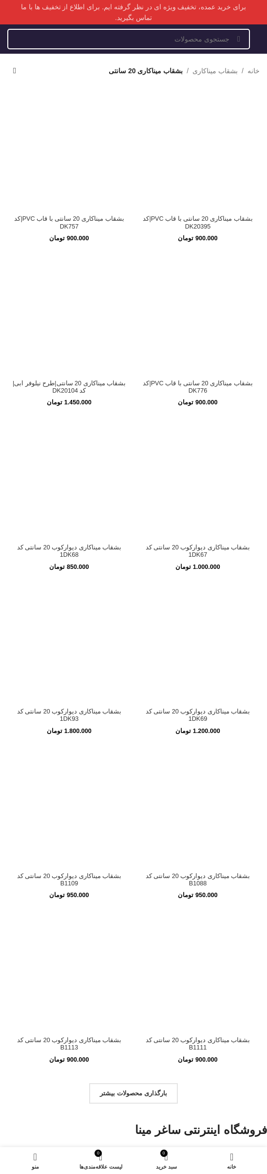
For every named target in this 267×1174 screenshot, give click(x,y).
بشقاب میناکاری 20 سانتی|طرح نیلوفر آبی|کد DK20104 (69, 272)
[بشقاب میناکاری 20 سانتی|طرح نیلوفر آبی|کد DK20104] (69, 199)
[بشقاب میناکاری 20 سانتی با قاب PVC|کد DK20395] (198, 92)
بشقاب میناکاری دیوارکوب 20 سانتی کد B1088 (198, 533)
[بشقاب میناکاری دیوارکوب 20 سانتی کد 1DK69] (198, 354)
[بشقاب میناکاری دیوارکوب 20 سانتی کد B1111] (198, 625)
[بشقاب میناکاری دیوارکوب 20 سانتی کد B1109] (69, 460)
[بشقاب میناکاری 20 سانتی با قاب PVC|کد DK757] (69, 92)
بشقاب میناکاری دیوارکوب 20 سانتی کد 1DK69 (198, 369)
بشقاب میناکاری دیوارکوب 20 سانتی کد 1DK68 (69, 321)
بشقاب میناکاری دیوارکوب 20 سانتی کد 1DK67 (198, 321)
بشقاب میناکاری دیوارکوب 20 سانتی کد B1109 (69, 533)
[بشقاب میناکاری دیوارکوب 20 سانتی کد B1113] (69, 625)
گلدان (253, 910)
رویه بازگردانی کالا (222, 875)
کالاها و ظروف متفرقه (213, 957)
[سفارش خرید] (14, 70)
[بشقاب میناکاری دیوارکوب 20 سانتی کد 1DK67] (198, 305)
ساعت (251, 921)
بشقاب (250, 933)
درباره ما (245, 840)
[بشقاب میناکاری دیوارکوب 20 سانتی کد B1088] (198, 460)
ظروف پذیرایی (230, 945)
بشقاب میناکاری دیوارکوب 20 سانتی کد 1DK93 (69, 369)
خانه (254, 71)
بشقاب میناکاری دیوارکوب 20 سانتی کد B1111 (198, 698)
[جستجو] (128, 39)
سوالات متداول (230, 864)
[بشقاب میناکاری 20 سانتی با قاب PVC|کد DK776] (198, 141)
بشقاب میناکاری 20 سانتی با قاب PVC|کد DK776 (197, 156)
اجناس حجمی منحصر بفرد (203, 968)
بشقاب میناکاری (215, 71)
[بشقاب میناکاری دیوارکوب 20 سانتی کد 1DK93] (69, 354)
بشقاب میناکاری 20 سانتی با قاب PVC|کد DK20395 (197, 107)
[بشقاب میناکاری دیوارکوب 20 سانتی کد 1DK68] (69, 305)
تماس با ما (241, 852)
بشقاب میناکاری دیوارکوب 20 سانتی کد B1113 (69, 698)
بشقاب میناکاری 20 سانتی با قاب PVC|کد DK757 (69, 107)
